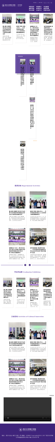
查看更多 (35, 140)
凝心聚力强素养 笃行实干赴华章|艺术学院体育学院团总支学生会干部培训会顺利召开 (7, 30)
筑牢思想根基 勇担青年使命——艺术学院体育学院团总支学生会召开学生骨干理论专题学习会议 (48, 30)
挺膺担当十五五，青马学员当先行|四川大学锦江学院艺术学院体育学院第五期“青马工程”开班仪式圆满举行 (34, 31)
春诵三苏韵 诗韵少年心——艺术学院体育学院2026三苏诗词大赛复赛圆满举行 (20, 29)
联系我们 (35, 2)
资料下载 (40, 2)
